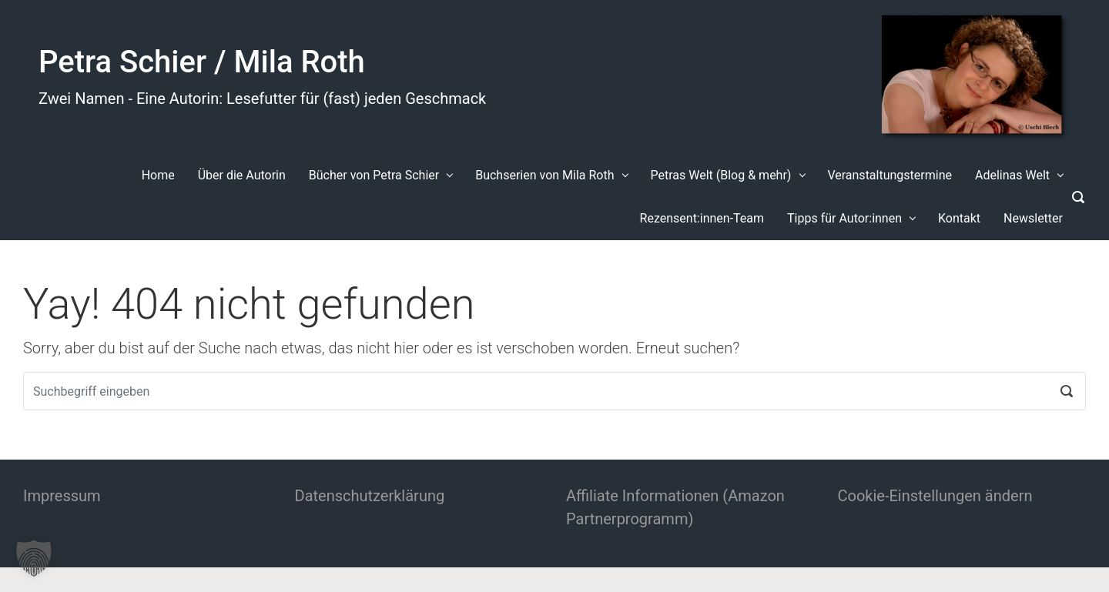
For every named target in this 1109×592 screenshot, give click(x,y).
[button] (34, 558)
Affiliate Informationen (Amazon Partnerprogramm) (675, 507)
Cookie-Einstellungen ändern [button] (935, 496)
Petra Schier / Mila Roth (202, 62)
